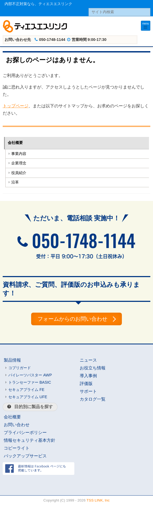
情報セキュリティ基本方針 (29, 440)
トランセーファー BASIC (29, 382)
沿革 (15, 182)
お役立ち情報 (92, 368)
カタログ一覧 (92, 399)
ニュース (88, 360)
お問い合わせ (17, 424)
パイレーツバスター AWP (30, 375)
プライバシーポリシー (25, 432)
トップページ (15, 106)
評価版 (86, 383)
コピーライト (17, 448)
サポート (88, 391)
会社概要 (15, 143)
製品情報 (12, 360)
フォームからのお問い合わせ (72, 319)
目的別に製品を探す (33, 406)
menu (145, 23)
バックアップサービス (25, 456)
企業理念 (18, 163)
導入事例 (88, 375)
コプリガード (19, 368)
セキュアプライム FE (26, 389)
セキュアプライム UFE (27, 397)
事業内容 (18, 154)
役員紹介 (18, 173)
